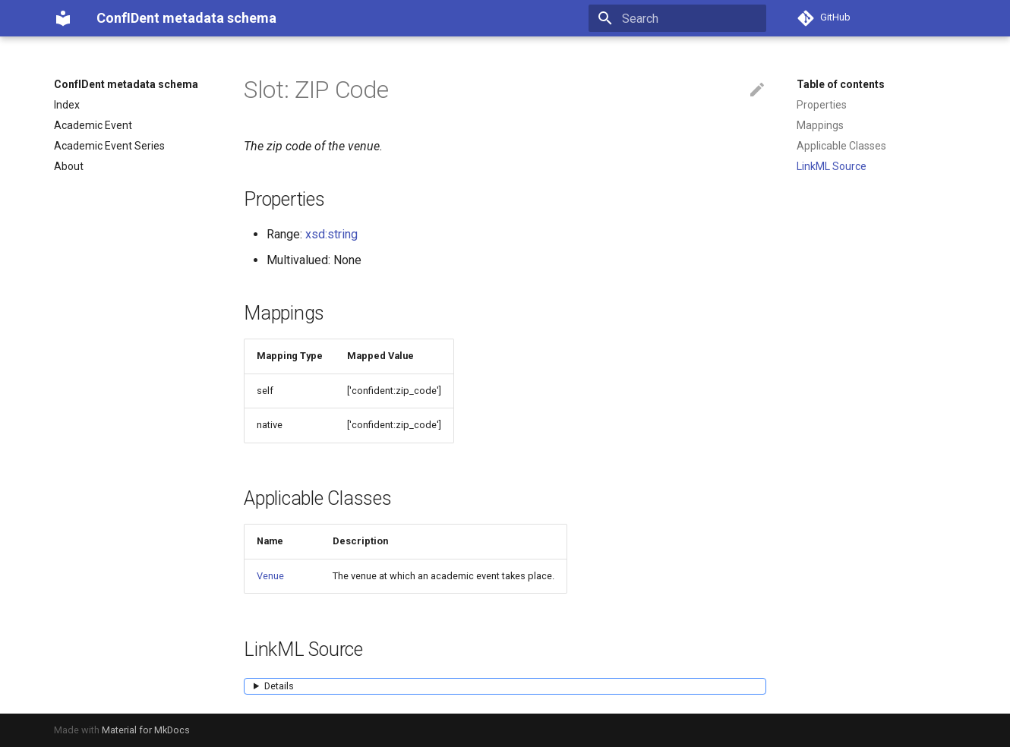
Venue (270, 576)
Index (67, 105)
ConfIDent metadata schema (126, 84)
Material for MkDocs (146, 730)
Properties (822, 105)
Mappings (820, 125)
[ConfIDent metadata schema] (63, 18)
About (69, 166)
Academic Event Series (109, 146)
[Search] (677, 18)
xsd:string (331, 234)
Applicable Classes (841, 146)
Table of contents (841, 84)
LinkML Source (831, 166)
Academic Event (93, 125)
